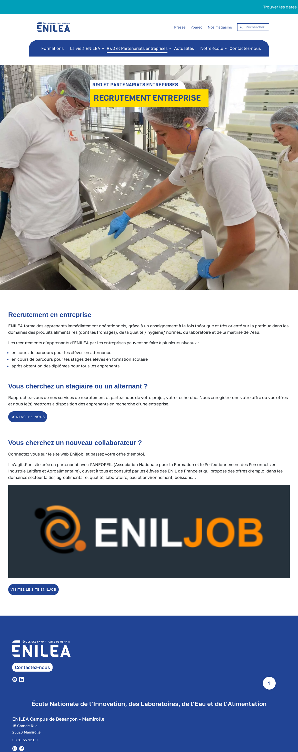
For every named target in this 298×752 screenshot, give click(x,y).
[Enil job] (149, 576)
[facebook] (22, 748)
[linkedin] (22, 678)
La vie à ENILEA (85, 48)
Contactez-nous (245, 48)
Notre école (211, 48)
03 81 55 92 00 (25, 740)
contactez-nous (28, 417)
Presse (179, 27)
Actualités (184, 48)
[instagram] (15, 748)
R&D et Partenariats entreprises (137, 48)
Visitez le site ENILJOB (33, 589)
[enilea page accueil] (48, 651)
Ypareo (196, 27)
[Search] (253, 27)
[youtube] (15, 678)
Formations (52, 48)
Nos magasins (220, 27)
